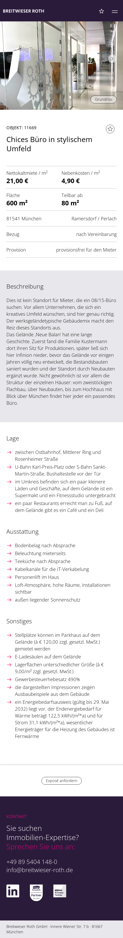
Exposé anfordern (61, 780)
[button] (112, 59)
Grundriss (103, 99)
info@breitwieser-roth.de (39, 870)
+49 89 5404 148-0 (31, 862)
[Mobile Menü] (115, 11)
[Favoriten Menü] (101, 11)
